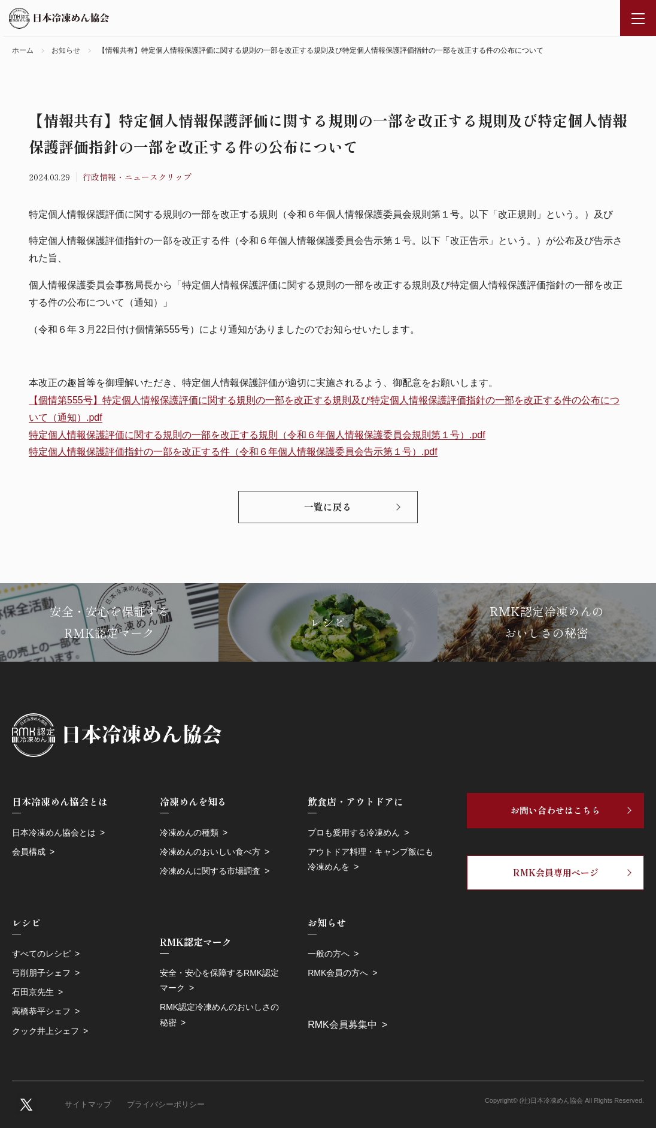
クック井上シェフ (45, 1031)
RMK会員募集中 (342, 1025)
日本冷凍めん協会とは (54, 832)
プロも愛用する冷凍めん (354, 832)
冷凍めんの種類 (189, 832)
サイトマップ (88, 1104)
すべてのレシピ (41, 953)
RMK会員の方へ (338, 973)
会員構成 (28, 851)
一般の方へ (329, 953)
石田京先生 (33, 992)
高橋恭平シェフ (41, 1011)
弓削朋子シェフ (41, 973)
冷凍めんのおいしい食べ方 (210, 851)
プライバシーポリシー (166, 1104)
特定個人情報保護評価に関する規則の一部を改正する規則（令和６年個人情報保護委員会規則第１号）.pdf (257, 435)
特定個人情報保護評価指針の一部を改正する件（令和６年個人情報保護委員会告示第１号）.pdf (233, 452)
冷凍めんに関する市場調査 (210, 871)
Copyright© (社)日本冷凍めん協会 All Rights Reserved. (564, 1100)
